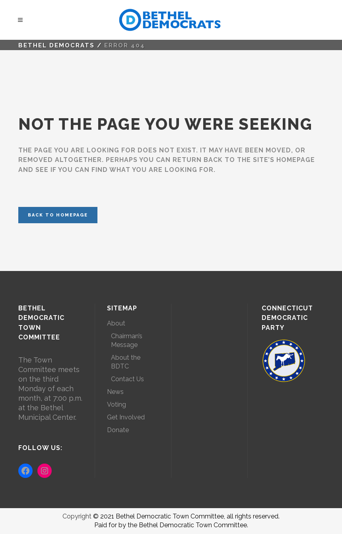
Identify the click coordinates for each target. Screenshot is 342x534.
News (115, 392)
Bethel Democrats (56, 45)
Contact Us (127, 379)
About (116, 323)
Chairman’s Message (126, 340)
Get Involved (126, 417)
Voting (116, 404)
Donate (118, 430)
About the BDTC (125, 362)
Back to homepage (58, 215)
